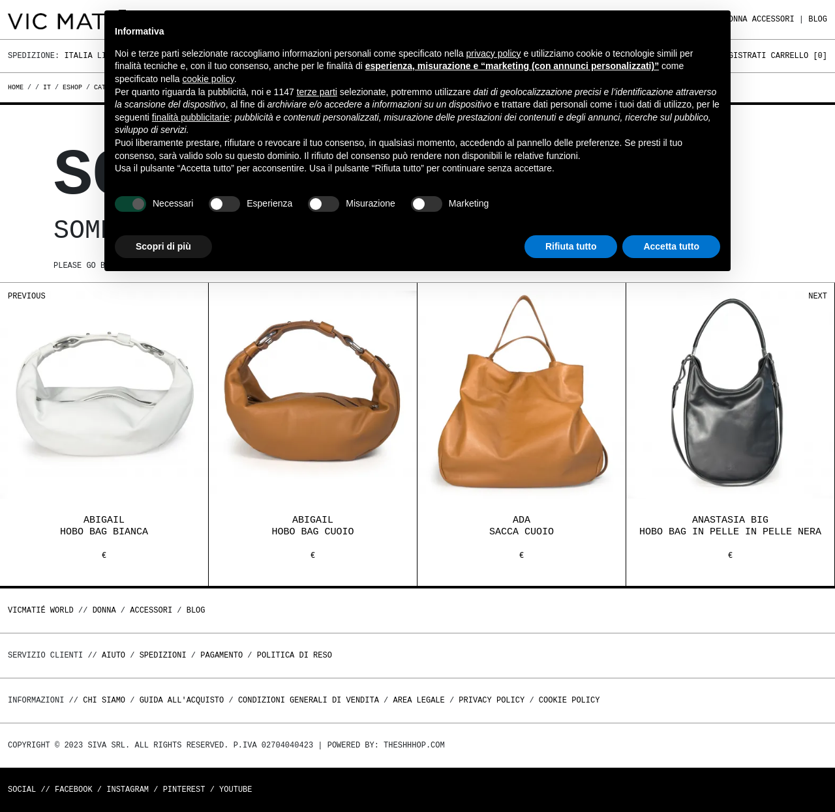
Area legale (418, 700)
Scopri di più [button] (163, 246)
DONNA (104, 610)
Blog (817, 19)
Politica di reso (294, 655)
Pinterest (184, 789)
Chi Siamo (104, 700)
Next (817, 296)
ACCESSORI (773, 19)
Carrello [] (799, 55)
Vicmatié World (41, 610)
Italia (78, 55)
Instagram (127, 789)
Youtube (235, 789)
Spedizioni (163, 655)
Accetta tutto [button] (671, 246)
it (47, 87)
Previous (27, 296)
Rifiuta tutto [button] (571, 246)
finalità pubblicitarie (191, 117)
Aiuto (113, 655)
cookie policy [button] (208, 79)
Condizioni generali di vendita (308, 700)
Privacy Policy (491, 700)
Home (17, 87)
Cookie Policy (569, 700)
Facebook (74, 789)
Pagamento (221, 655)
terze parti (317, 92)
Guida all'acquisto (182, 700)
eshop (72, 87)
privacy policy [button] (493, 53)
